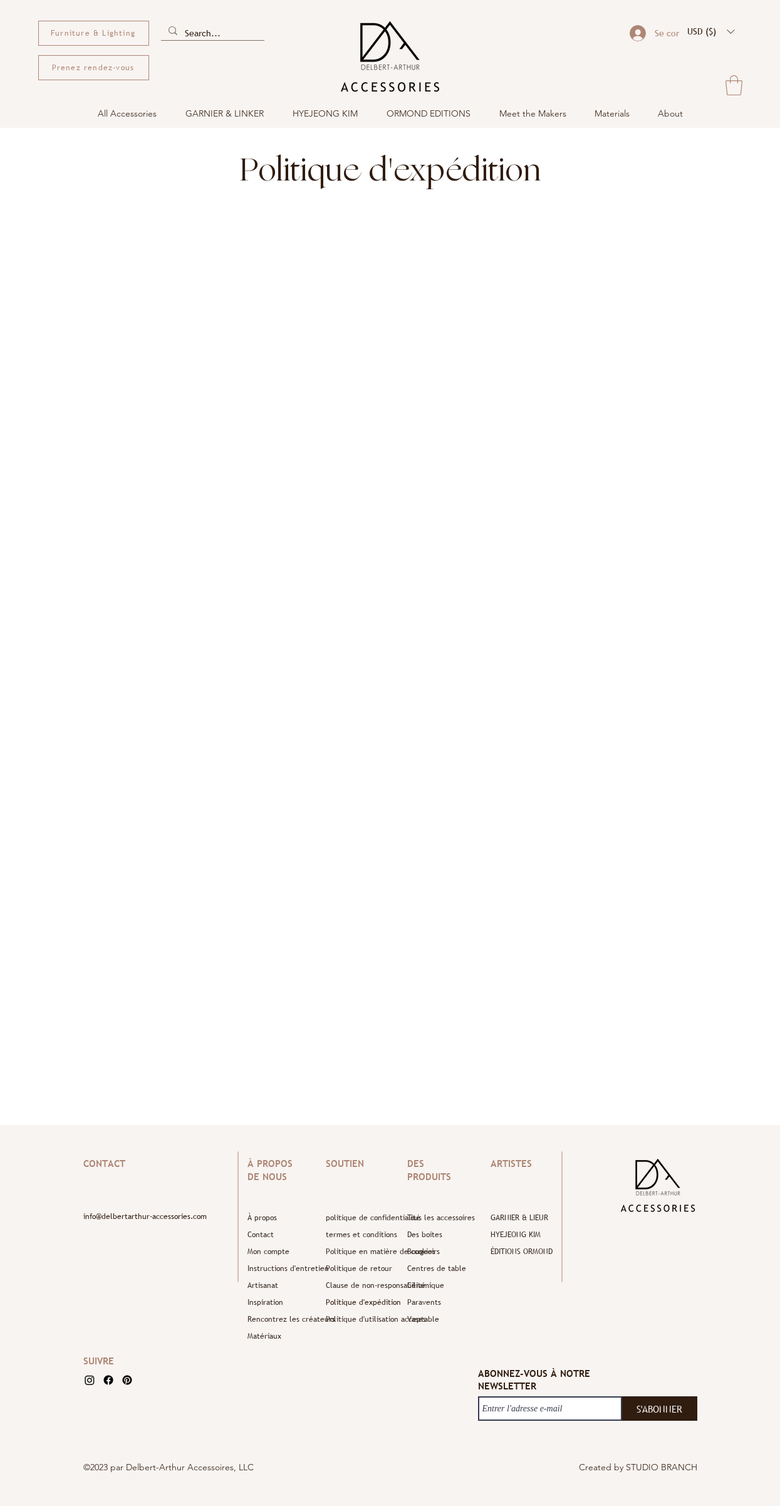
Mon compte (268, 1251)
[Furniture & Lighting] (93, 33)
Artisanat (262, 1285)
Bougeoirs (423, 1251)
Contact (260, 1234)
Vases (416, 1319)
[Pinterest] (127, 1380)
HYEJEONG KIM (516, 1234)
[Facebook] (108, 1380)
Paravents (424, 1302)
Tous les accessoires (437, 1217)
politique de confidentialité (363, 1217)
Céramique (425, 1285)
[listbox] (710, 31)
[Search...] (211, 33)
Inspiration (265, 1302)
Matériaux (264, 1336)
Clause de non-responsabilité (363, 1285)
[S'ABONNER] (659, 1408)
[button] (710, 31)
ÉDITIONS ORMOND (522, 1251)
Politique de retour (359, 1268)
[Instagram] (89, 1380)
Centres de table (436, 1268)
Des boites (424, 1234)
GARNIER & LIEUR (519, 1217)
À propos (262, 1217)
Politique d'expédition (363, 1302)
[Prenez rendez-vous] (93, 67)
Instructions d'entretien (285, 1268)
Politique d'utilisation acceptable (363, 1319)
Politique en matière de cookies (363, 1251)
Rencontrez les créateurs (285, 1319)
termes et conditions (361, 1234)
